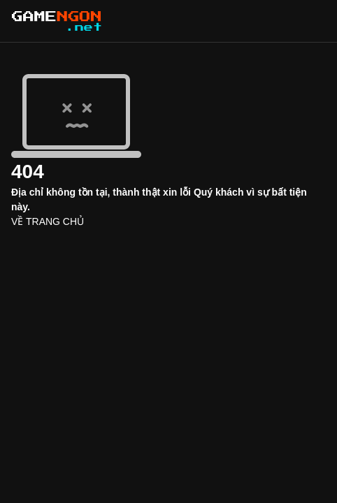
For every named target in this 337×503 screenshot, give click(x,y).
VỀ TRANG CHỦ (47, 221)
